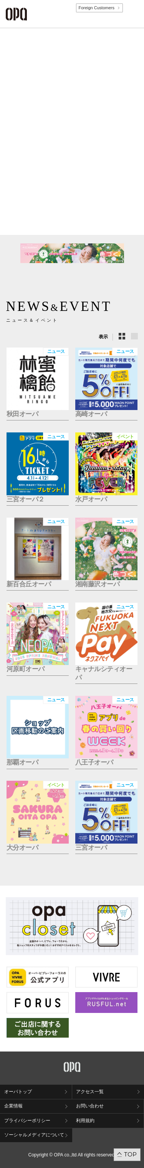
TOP (130, 1154)
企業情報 (13, 1106)
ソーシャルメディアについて (34, 1135)
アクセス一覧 (90, 1091)
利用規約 (85, 1120)
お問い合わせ (90, 1106)
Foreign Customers (96, 7)
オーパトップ (18, 1091)
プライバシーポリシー (27, 1120)
